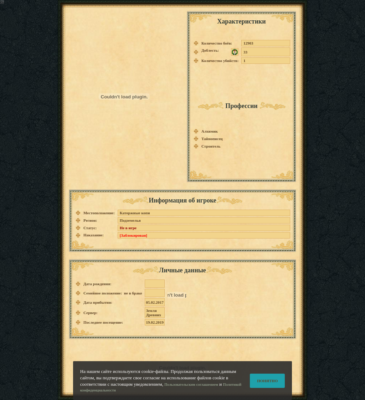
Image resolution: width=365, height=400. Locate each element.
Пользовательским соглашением (191, 389)
